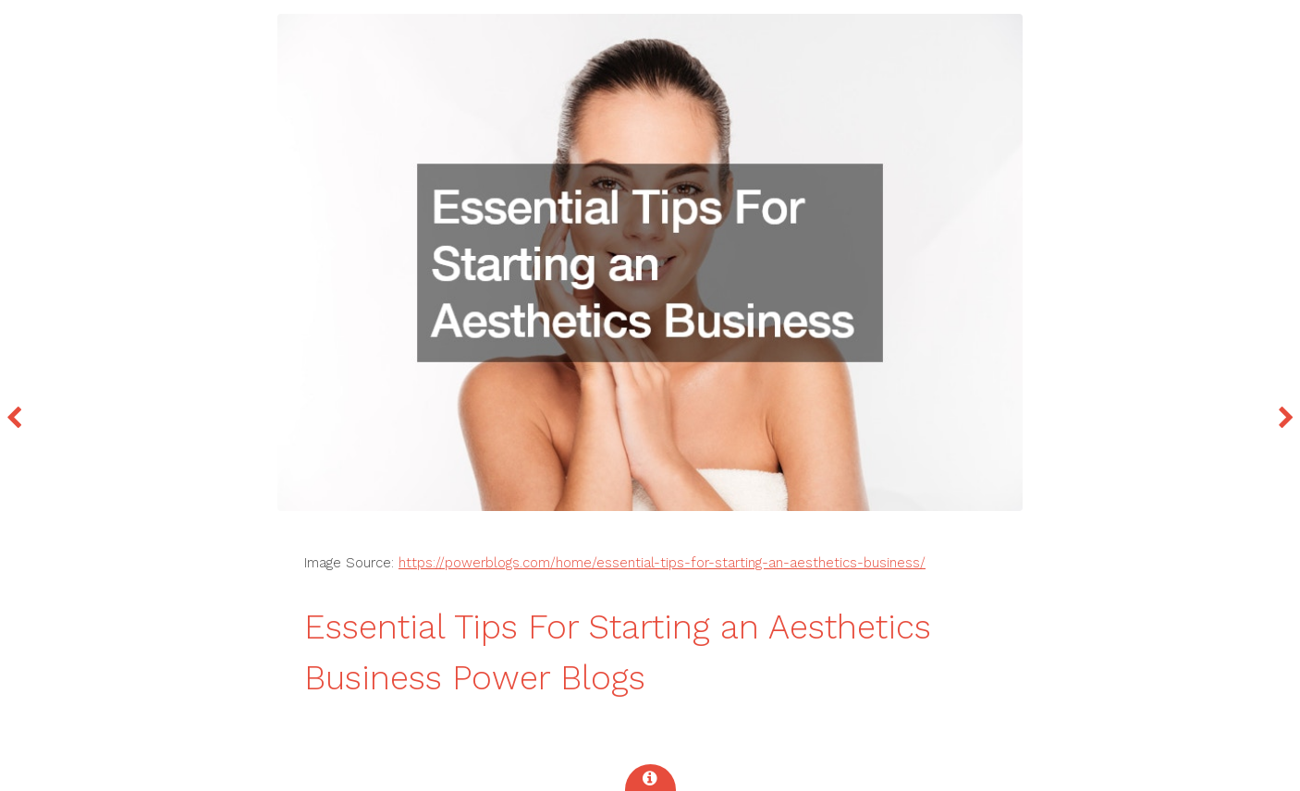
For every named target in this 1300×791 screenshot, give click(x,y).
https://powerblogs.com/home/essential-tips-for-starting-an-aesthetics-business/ (662, 562)
